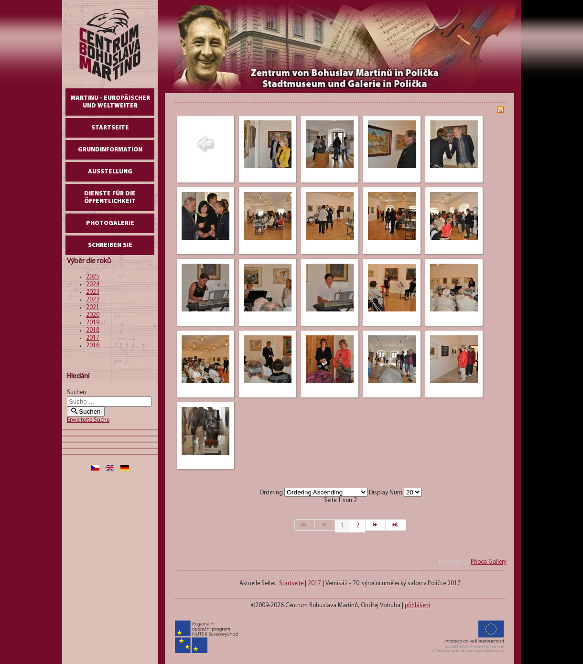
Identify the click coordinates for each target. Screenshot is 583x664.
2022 (92, 300)
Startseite (110, 128)
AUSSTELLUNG (110, 172)
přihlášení (417, 605)
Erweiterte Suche (88, 420)
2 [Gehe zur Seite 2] (357, 526)
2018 (92, 330)
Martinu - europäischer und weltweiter (110, 102)
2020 (92, 315)
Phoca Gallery (489, 562)
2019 (92, 323)
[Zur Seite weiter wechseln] (376, 525)
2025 (92, 277)
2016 (92, 346)
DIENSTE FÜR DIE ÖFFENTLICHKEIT (110, 197)
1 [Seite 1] (342, 526)
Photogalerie (110, 223)
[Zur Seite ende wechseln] (396, 525)
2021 (92, 307)
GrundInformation (110, 150)
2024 (92, 284)
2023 (92, 292)
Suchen (76, 392)
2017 (92, 338)
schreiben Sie (110, 245)
